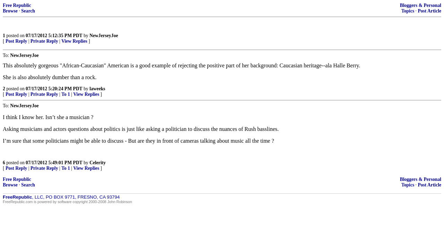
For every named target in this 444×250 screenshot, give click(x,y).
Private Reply (44, 41)
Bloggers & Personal (420, 5)
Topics (407, 11)
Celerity (97, 162)
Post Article (429, 11)
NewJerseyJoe (103, 35)
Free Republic (17, 5)
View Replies (74, 41)
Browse (10, 11)
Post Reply (16, 41)
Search (28, 11)
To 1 (65, 94)
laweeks (97, 88)
